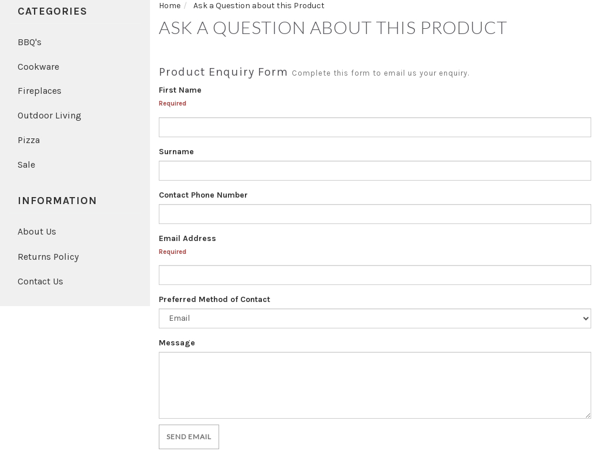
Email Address (187, 238)
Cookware (38, 66)
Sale (26, 164)
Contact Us (40, 281)
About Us (37, 231)
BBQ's (30, 42)
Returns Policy (48, 256)
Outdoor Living (49, 115)
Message (177, 343)
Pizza (29, 139)
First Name (180, 90)
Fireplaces (40, 90)
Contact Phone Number (203, 195)
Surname (176, 152)
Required (172, 103)
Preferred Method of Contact (214, 299)
